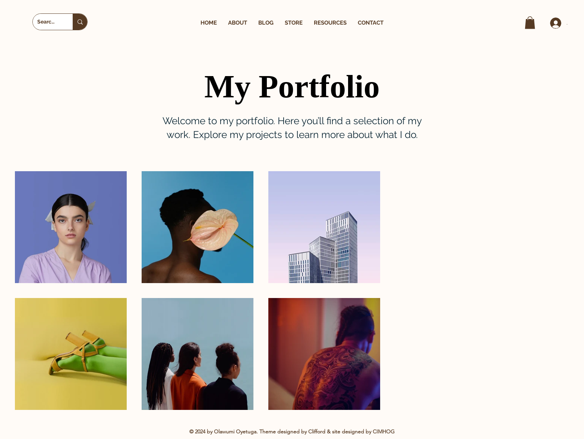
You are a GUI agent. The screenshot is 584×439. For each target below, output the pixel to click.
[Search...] (47, 22)
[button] (237, 23)
